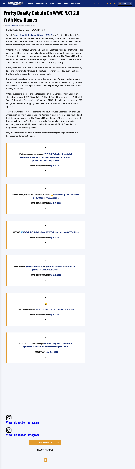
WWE (52, 3)
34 (40, 442)
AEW (59, 3)
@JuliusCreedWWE (63, 154)
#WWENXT (48, 154)
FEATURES (75, 3)
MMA (66, 3)
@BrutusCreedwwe (29, 157)
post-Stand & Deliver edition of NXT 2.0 (33, 35)
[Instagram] (102, 3)
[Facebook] (94, 3)
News (30, 3)
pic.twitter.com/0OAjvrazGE (46, 198)
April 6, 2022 (55, 165)
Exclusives (41, 3)
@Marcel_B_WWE (62, 157)
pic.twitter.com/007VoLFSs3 (65, 232)
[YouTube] (107, 3)
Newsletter (125, 3)
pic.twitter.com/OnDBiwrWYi (45, 269)
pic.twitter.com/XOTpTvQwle (45, 160)
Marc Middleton (12, 25)
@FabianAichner (46, 157)
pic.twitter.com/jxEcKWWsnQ (60, 309)
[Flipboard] (111, 3)
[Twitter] (98, 3)
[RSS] (115, 3)
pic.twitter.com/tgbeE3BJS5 (55, 346)
